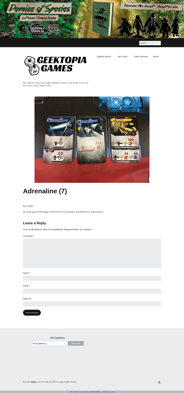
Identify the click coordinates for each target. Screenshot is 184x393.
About (156, 56)
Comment (28, 235)
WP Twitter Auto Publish (80, 392)
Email (26, 285)
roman (29, 205)
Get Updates (57, 337)
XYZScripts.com (107, 392)
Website (27, 298)
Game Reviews (141, 56)
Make (33, 381)
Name (27, 272)
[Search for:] (150, 43)
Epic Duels (122, 56)
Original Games (104, 56)
